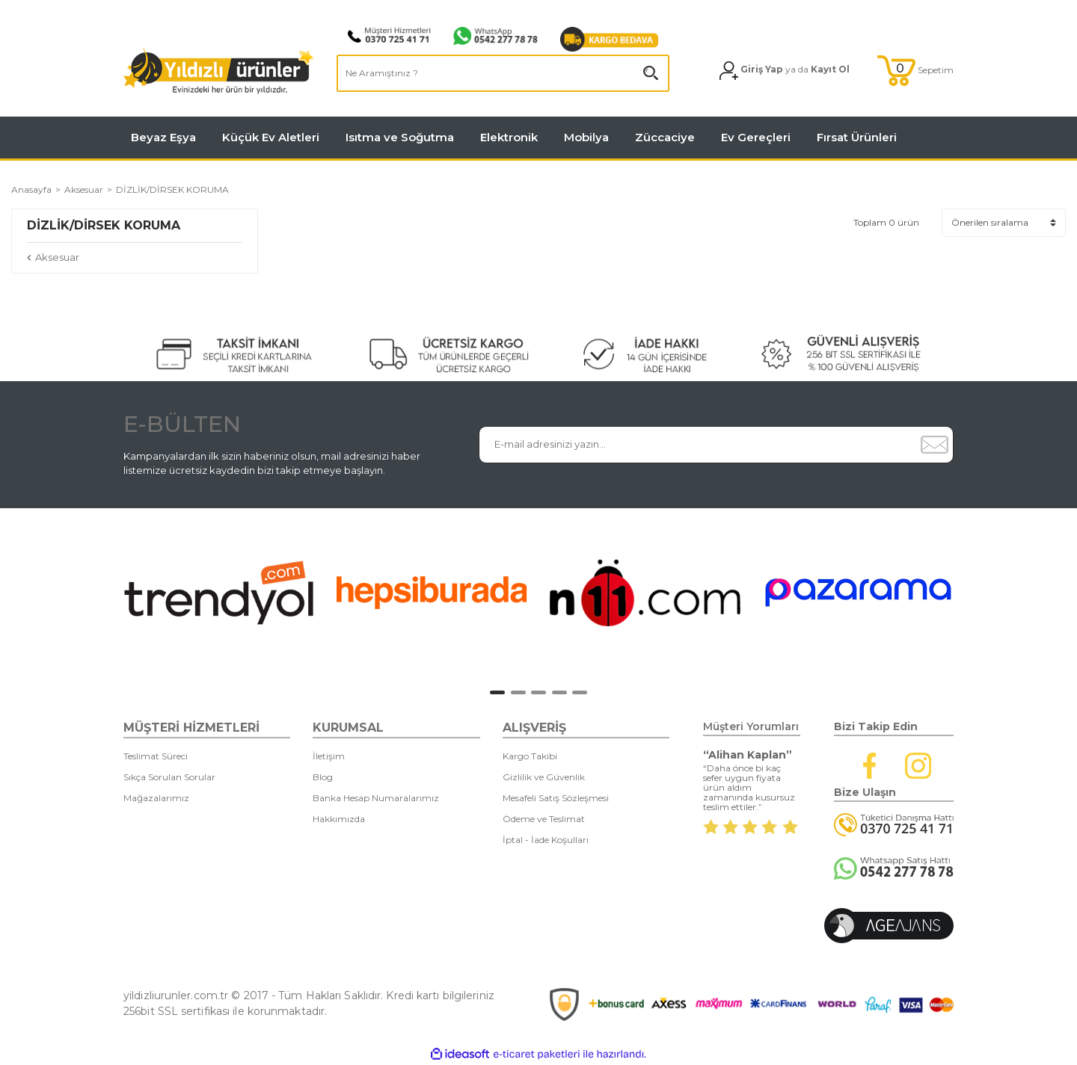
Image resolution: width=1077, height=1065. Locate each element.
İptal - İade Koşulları (546, 839)
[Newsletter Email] (697, 445)
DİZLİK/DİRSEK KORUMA (172, 189)
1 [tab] (497, 692)
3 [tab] (538, 692)
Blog (323, 776)
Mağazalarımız (156, 797)
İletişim (329, 756)
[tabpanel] (218, 593)
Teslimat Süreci (155, 756)
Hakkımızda (339, 818)
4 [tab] (559, 692)
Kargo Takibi (530, 756)
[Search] (503, 73)
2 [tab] (518, 692)
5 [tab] (579, 692)
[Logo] (218, 70)
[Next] (975, 596)
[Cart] (915, 70)
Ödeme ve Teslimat (544, 818)
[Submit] (934, 445)
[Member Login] (784, 70)
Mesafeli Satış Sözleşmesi (556, 797)
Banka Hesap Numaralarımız (376, 797)
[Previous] (108, 596)
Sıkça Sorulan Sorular (169, 776)
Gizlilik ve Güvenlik (544, 776)
